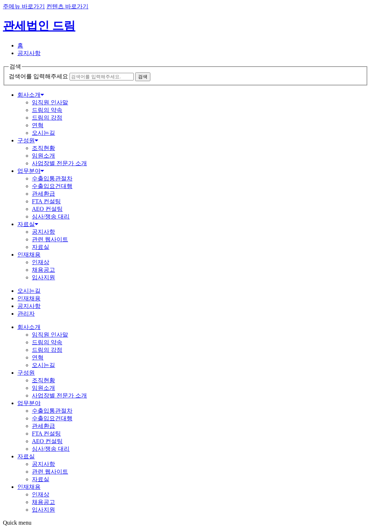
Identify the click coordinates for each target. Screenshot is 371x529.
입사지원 (43, 277)
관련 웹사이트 (50, 239)
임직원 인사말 (50, 102)
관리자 (26, 314)
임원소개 (43, 156)
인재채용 (29, 254)
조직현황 (43, 148)
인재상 (40, 262)
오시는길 (43, 133)
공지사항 (29, 53)
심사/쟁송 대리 (51, 216)
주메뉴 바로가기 (24, 6)
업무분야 (30, 171)
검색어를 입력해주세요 (38, 76)
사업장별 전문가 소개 (59, 163)
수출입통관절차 (52, 178)
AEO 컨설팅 (47, 209)
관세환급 (43, 194)
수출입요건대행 (52, 186)
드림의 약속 (47, 110)
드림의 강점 (47, 117)
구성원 (27, 140)
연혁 (37, 125)
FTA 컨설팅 (46, 201)
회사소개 (30, 95)
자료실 (27, 224)
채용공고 (43, 270)
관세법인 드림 (39, 25)
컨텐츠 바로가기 (67, 6)
